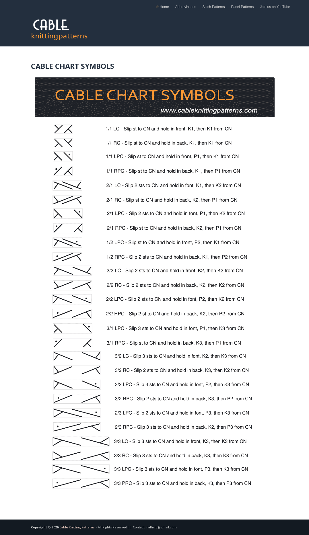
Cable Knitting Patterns (76, 527)
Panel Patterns (242, 7)
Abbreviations (185, 7)
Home (162, 7)
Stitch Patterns (213, 7)
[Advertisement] (211, 27)
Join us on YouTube (275, 7)
